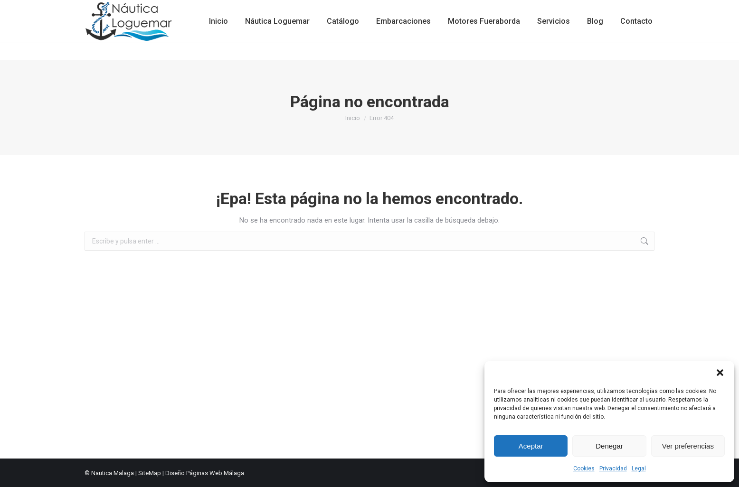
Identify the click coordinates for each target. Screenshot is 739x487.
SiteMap (149, 473)
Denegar (609, 446)
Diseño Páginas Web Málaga (204, 473)
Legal (639, 468)
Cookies (584, 468)
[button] (720, 372)
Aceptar (531, 446)
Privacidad (613, 468)
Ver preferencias (688, 446)
